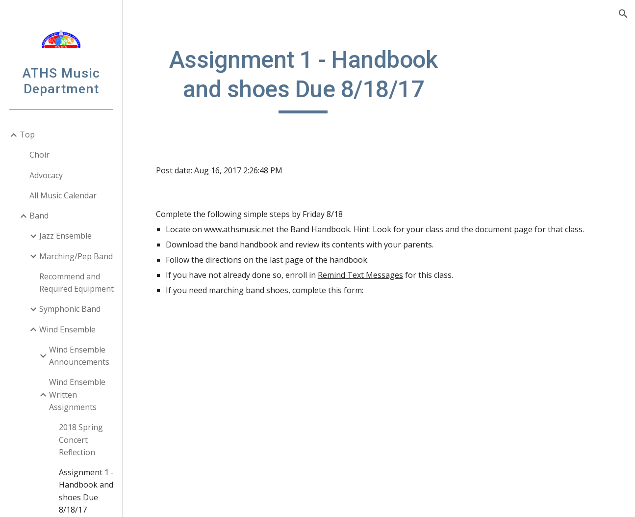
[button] (623, 14)
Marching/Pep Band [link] (76, 256)
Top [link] (27, 134)
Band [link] (39, 215)
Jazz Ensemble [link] (65, 235)
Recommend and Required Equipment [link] (76, 282)
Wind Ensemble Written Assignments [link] (77, 394)
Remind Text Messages (360, 275)
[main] (303, 79)
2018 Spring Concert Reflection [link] (81, 440)
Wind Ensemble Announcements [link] (79, 355)
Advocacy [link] (46, 175)
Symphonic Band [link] (70, 308)
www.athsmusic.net (239, 229)
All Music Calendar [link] (63, 195)
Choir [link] (39, 154)
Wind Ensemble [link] (67, 329)
